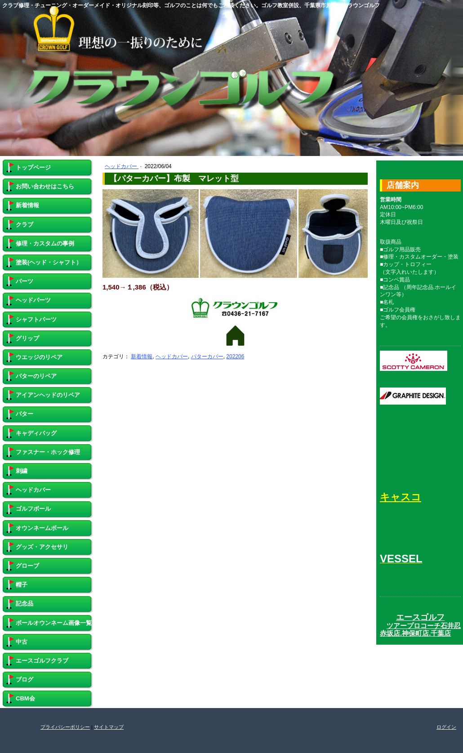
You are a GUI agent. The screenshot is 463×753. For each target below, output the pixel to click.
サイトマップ (109, 727)
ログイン (446, 727)
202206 (235, 356)
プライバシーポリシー (65, 727)
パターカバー (207, 356)
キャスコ (400, 497)
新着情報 (141, 356)
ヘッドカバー (121, 166)
